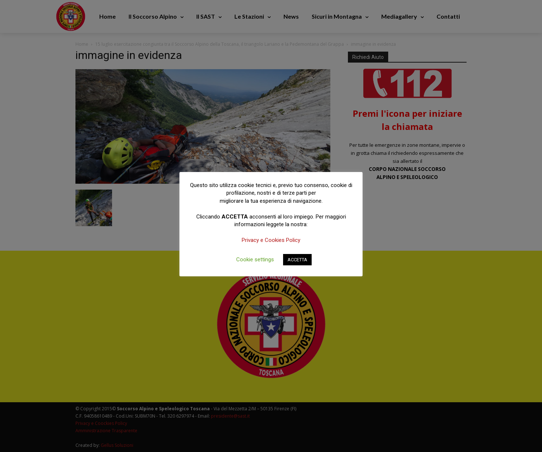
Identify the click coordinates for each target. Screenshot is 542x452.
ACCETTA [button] (297, 259)
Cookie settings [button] (255, 259)
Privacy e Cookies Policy (271, 240)
